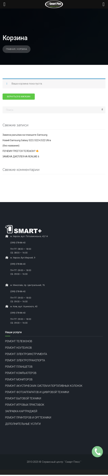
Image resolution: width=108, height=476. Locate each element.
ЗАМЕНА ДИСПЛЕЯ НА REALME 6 (21, 156)
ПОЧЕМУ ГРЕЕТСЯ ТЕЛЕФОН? (20, 151)
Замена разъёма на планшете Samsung (25, 134)
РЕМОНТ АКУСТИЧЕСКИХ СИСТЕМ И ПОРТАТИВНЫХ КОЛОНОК (43, 385)
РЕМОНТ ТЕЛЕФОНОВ (18, 341)
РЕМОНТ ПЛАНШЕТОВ (19, 366)
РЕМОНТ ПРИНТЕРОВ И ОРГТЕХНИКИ (28, 417)
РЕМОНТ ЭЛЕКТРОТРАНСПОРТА (25, 360)
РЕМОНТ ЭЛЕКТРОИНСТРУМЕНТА (26, 354)
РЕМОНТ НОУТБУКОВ (18, 347)
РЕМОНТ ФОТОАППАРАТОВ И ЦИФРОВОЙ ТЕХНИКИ (37, 392)
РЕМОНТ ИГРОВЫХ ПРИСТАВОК (24, 404)
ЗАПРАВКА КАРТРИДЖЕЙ (21, 411)
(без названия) (11, 145)
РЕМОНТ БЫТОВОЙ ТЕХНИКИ (23, 398)
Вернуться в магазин (18, 96)
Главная (10, 49)
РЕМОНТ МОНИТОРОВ (19, 379)
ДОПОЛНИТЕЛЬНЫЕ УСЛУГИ (23, 423)
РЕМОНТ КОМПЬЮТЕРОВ (20, 373)
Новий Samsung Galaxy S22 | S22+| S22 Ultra (27, 140)
